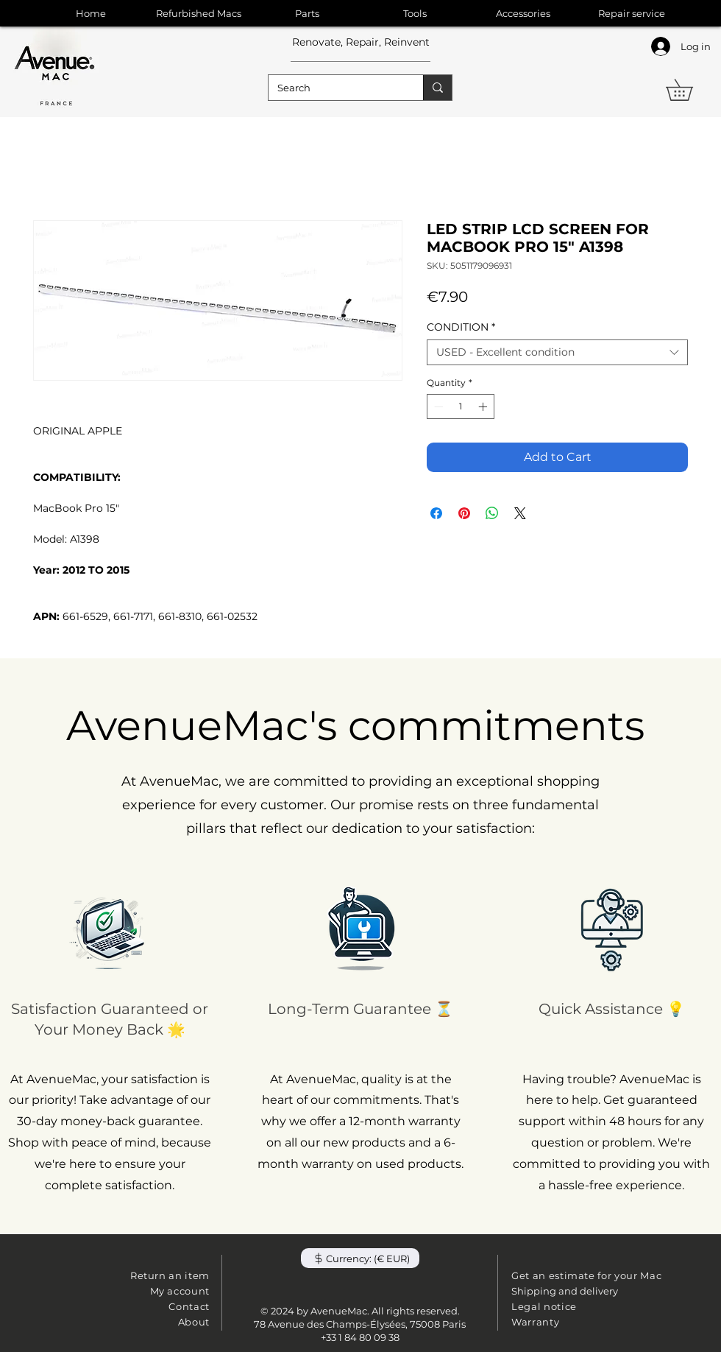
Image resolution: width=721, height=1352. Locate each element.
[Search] (334, 87)
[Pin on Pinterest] (464, 513)
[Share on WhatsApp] (492, 513)
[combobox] (557, 352)
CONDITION (461, 327)
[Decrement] (437, 406)
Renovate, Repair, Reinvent (361, 42)
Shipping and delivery (564, 1291)
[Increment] (484, 406)
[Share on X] (520, 513)
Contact (189, 1306)
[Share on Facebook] (436, 513)
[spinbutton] (460, 406)
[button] (690, 90)
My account (180, 1291)
